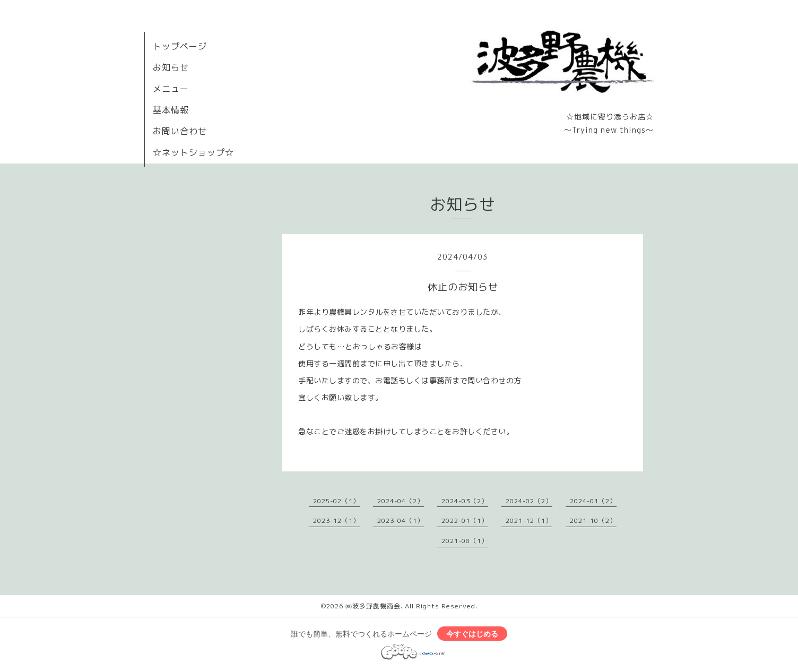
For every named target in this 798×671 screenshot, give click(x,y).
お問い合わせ (180, 131)
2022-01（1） (464, 520)
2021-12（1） (529, 520)
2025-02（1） (336, 500)
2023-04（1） (400, 520)
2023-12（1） (336, 520)
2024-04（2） (400, 500)
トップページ (180, 46)
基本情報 (171, 110)
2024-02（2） (529, 500)
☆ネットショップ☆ (193, 152)
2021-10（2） (593, 520)
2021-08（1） (464, 540)
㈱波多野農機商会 (373, 605)
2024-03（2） (464, 500)
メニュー (171, 88)
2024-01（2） (593, 500)
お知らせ (171, 67)
